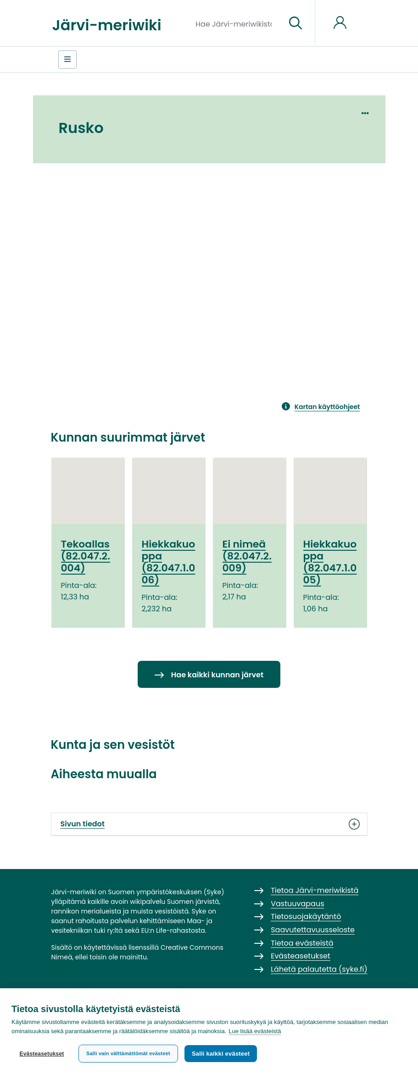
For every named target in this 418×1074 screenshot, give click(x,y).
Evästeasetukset (41, 1054)
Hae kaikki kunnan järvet (217, 675)
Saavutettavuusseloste (313, 930)
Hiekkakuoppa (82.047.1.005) (330, 562)
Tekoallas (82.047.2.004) (85, 556)
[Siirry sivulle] (295, 23)
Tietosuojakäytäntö (306, 916)
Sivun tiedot (209, 824)
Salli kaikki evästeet (221, 1053)
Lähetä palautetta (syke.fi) (319, 969)
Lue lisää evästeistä (255, 1031)
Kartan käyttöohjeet (327, 406)
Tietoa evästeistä (302, 943)
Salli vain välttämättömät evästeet (128, 1053)
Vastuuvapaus (297, 903)
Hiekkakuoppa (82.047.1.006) (168, 562)
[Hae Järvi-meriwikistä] (237, 23)
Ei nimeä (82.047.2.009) (247, 556)
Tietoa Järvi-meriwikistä (314, 890)
